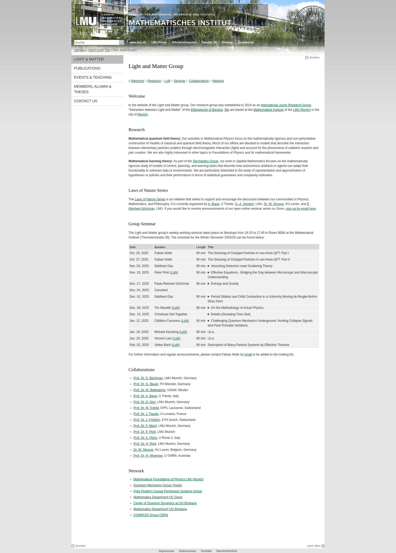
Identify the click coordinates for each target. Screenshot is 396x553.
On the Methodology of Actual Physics (237, 308)
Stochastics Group (205, 161)
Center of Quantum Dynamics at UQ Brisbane (165, 503)
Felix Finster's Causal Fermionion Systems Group (167, 491)
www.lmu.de (138, 42)
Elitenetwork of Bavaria (207, 110)
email (248, 354)
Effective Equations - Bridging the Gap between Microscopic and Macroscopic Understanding (263, 275)
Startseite (79, 50)
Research (154, 81)
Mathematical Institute (268, 110)
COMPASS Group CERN (150, 515)
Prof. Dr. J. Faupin (146, 414)
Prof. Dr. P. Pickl (144, 432)
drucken (314, 57)
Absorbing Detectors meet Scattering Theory (242, 266)
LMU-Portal (159, 42)
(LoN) (174, 272)
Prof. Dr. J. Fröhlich (146, 420)
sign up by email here (301, 208)
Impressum (166, 550)
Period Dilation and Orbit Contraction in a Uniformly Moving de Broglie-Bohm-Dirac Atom (263, 299)
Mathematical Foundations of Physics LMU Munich (168, 479)
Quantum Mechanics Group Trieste (157, 485)
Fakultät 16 (209, 42)
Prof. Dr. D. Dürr (144, 402)
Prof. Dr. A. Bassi (145, 396)
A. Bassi (213, 204)
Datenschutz (187, 550)
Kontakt (206, 550)
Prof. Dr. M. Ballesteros (149, 390)
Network (218, 81)
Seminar (179, 81)
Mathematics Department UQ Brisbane (160, 509)
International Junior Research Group (286, 105)
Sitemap (227, 42)
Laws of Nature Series (150, 199)
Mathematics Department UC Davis (157, 497)
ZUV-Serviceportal (184, 42)
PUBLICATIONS (87, 68)
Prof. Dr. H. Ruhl (144, 444)
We (226, 110)
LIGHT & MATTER (99, 50)
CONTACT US (85, 101)
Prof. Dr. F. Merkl (145, 426)
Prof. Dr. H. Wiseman (148, 456)
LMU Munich (302, 110)
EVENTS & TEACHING (93, 77)
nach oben (313, 545)
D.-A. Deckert (244, 204)
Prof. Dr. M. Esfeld (146, 408)
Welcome (137, 81)
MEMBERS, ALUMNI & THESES (92, 89)
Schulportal (246, 42)
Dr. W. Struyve (274, 204)
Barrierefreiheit (227, 550)
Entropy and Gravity (225, 283)
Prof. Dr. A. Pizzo (145, 438)
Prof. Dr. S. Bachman (148, 378)
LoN (167, 81)
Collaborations (199, 81)
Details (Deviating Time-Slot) (231, 314)
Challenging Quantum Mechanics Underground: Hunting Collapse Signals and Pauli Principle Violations (260, 323)
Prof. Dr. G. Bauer (145, 384)
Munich (143, 114)
